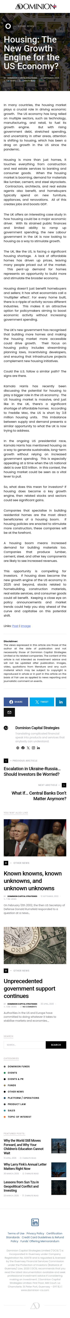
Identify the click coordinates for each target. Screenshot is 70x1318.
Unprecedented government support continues (29, 988)
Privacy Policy (35, 1233)
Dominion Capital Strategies (22, 78)
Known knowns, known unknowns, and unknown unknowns (33, 881)
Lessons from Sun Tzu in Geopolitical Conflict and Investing (21, 1186)
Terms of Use (16, 1233)
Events (10, 1072)
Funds (10, 1085)
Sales (9, 1110)
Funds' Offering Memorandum (39, 1241)
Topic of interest (18, 1116)
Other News (14, 1091)
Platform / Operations (21, 1098)
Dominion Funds (17, 1066)
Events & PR (14, 1079)
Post (15, 626)
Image (26, 626)
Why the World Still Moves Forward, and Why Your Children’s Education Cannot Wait (23, 1147)
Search (56, 1044)
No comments (30, 1006)
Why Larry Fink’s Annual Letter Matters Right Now (25, 1166)
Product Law (15, 1104)
